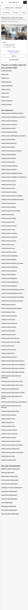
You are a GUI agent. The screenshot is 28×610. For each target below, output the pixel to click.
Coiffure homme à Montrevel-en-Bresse (12, 297)
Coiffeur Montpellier (7, 85)
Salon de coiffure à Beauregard (10, 514)
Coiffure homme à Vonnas (8, 460)
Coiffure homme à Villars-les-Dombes (12, 445)
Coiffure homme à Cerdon (8, 158)
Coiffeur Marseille (6, 82)
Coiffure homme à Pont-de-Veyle (10, 342)
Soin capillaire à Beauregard (9, 510)
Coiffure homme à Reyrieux (9, 357)
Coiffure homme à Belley (8, 139)
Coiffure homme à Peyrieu (8, 327)
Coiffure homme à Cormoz (8, 180)
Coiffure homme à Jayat (8, 229)
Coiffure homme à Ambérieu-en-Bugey (12, 113)
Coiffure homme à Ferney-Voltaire (10, 210)
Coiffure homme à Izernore (8, 225)
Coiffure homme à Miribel (8, 274)
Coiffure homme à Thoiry (8, 426)
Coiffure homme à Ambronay (9, 120)
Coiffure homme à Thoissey (9, 430)
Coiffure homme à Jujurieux (9, 233)
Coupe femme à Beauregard (9, 495)
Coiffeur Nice (5, 93)
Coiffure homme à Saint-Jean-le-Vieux (12, 385)
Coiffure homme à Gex (7, 214)
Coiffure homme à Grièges (8, 218)
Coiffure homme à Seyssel (8, 415)
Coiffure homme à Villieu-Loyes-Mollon (12, 452)
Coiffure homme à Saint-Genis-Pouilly (12, 381)
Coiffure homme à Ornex (8, 312)
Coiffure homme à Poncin (8, 334)
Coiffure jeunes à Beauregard (9, 484)
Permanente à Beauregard (8, 506)
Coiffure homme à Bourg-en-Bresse (11, 150)
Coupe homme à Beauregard (9, 499)
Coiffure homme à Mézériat (9, 270)
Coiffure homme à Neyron (8, 304)
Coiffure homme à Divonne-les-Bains (11, 195)
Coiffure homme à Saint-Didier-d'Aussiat (12, 372)
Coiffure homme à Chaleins (9, 169)
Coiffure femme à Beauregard (9, 476)
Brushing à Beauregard (7, 472)
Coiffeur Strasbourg (7, 100)
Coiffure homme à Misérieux (9, 278)
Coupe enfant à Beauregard (9, 491)
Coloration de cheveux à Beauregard (11, 487)
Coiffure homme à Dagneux (9, 192)
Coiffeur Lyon (5, 78)
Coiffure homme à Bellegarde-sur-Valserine (13, 135)
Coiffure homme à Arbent (8, 128)
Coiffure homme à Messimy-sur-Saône (12, 263)
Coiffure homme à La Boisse (9, 237)
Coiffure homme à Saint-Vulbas (10, 411)
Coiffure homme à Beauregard (9, 480)
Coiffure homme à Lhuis (8, 248)
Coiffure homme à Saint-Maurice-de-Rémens (14, 402)
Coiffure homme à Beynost (8, 143)
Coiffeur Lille (4, 74)
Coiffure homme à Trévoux (8, 437)
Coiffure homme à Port (7, 345)
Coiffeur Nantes (5, 89)
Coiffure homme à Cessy (8, 162)
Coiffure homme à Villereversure (10, 448)
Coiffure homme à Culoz (8, 188)
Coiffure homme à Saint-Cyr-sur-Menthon (13, 364)
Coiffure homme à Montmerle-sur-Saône (12, 289)
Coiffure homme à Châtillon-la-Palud (11, 173)
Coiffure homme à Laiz (7, 244)
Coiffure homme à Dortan (8, 203)
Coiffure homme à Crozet (8, 184)
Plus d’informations (14, 59)
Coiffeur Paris (5, 97)
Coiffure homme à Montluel (9, 285)
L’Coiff (4, 42)
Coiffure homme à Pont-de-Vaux (10, 338)
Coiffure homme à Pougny (8, 349)
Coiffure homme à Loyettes (9, 252)
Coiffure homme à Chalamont (9, 165)
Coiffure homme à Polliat (8, 330)
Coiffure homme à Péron (8, 319)
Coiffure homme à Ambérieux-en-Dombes (13, 117)
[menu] (2, 2)
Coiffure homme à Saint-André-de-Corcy (12, 360)
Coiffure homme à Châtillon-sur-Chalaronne (13, 177)
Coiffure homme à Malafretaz (9, 255)
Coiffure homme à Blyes (8, 147)
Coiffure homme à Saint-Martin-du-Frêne (13, 392)
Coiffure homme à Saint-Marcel (10, 389)
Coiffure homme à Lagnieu (8, 240)
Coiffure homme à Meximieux (9, 267)
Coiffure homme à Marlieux (9, 259)
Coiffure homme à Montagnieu (10, 282)
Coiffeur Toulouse (6, 104)
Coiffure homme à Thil (7, 422)
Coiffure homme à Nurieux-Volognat (11, 308)
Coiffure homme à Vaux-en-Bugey (11, 441)
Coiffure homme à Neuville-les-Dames (12, 300)
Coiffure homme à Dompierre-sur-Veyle (12, 199)
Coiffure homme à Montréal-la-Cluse (11, 293)
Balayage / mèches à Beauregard (10, 469)
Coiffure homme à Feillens (8, 207)
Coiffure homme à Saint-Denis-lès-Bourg (13, 368)
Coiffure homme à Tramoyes (9, 433)
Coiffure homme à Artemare (9, 132)
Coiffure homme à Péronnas (9, 323)
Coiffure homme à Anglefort (9, 124)
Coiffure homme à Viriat (8, 456)
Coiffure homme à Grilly (8, 222)
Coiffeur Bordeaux (6, 70)
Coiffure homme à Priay (8, 353)
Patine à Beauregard (7, 502)
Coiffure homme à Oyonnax (9, 315)
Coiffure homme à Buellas (8, 154)
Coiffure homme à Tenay (8, 418)
